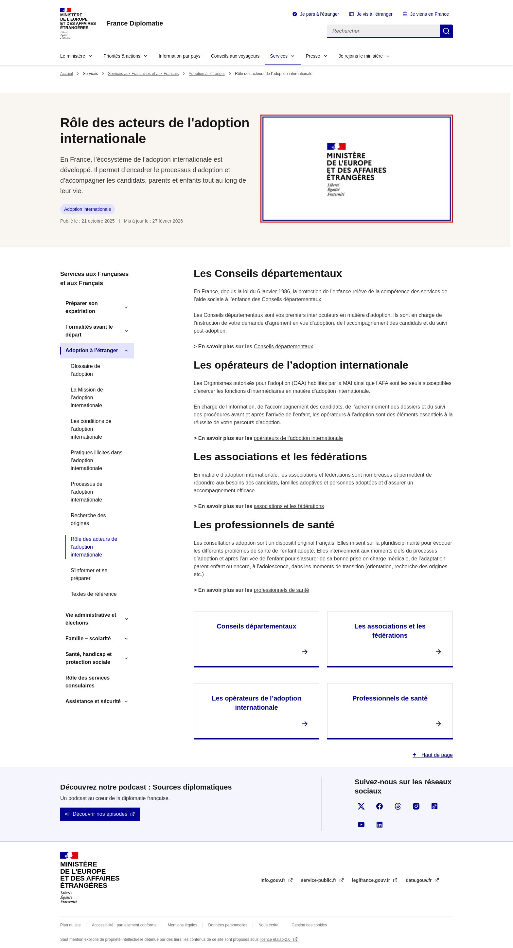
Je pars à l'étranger (319, 14)
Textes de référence (94, 594)
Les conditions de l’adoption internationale (91, 429)
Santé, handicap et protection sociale (88, 658)
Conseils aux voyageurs (235, 56)
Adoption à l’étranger (207, 73)
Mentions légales (182, 925)
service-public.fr (319, 880)
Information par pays (180, 56)
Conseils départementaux (283, 346)
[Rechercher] (383, 31)
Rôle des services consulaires (87, 681)
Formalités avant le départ (89, 330)
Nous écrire (268, 925)
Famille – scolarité (88, 638)
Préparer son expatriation (81, 307)
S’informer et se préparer (89, 574)
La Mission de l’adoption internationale (87, 397)
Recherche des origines (88, 519)
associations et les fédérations (289, 506)
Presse (313, 56)
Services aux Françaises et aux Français (143, 73)
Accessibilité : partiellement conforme (124, 925)
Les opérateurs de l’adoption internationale (256, 703)
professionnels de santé (281, 590)
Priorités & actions (121, 56)
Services (279, 56)
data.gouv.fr (419, 880)
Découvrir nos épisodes (100, 814)
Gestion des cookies (309, 925)
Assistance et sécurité (93, 701)
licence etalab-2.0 (276, 939)
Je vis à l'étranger (374, 14)
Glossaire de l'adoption (85, 370)
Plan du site (70, 925)
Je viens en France (429, 14)
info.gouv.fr (273, 880)
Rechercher (446, 31)
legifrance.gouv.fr (371, 880)
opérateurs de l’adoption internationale (298, 438)
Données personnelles (227, 925)
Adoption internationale (87, 209)
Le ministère (72, 56)
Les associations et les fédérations (390, 631)
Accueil (66, 73)
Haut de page (436, 755)
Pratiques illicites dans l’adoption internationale (96, 460)
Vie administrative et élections (90, 619)
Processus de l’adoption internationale (86, 491)
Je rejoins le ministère (361, 56)
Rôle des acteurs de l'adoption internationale (94, 546)
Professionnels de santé (390, 698)
